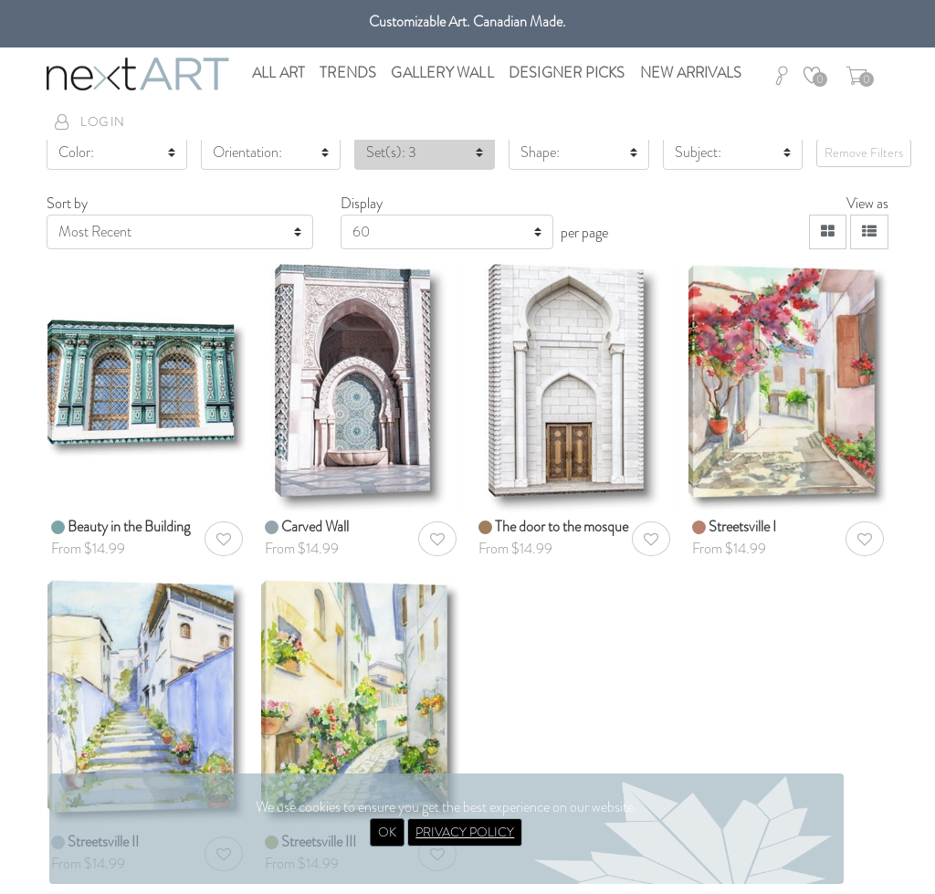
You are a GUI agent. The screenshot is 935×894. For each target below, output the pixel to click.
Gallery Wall (442, 72)
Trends (348, 72)
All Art (278, 72)
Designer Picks (567, 72)
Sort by (67, 203)
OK (387, 832)
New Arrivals (690, 72)
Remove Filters (864, 152)
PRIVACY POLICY (464, 832)
